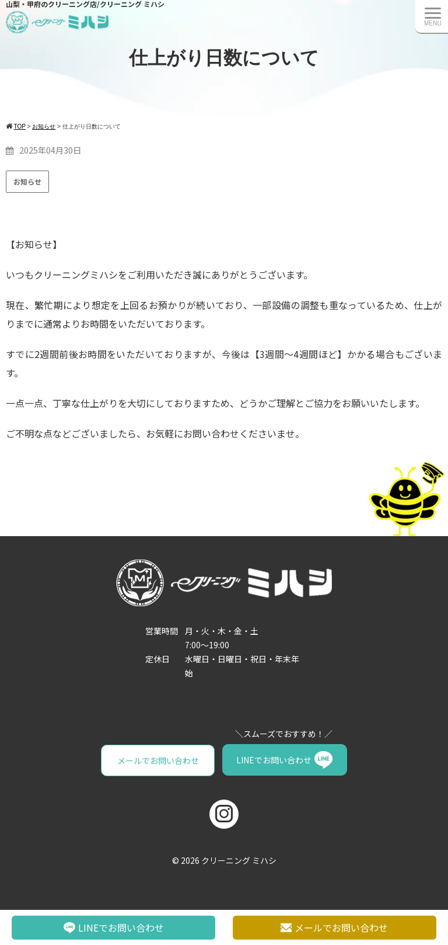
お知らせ (27, 181)
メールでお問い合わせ (158, 760)
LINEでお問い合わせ (274, 760)
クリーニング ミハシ (238, 860)
